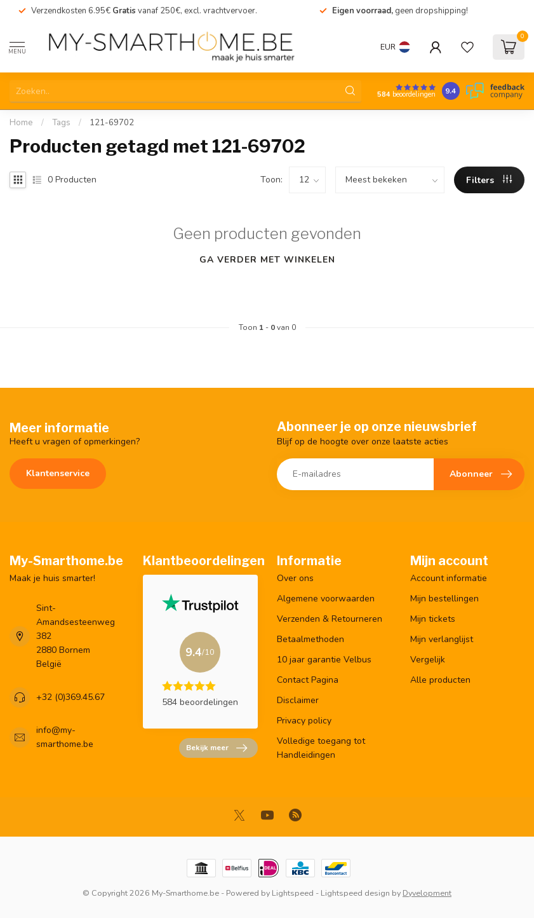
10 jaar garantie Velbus (324, 660)
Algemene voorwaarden (326, 599)
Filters (489, 180)
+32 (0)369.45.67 (70, 697)
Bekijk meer (216, 748)
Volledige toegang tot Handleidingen (321, 748)
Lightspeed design (355, 892)
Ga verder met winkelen (267, 260)
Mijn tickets (432, 619)
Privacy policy (304, 721)
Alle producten (440, 680)
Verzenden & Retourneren (329, 619)
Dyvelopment (427, 892)
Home (21, 122)
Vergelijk (427, 660)
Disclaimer (298, 700)
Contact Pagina (307, 680)
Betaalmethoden (310, 639)
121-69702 (112, 122)
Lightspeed (293, 892)
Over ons (295, 578)
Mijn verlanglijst (441, 639)
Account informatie (448, 578)
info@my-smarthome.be (64, 737)
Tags (61, 122)
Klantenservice (58, 473)
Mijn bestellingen (444, 599)
